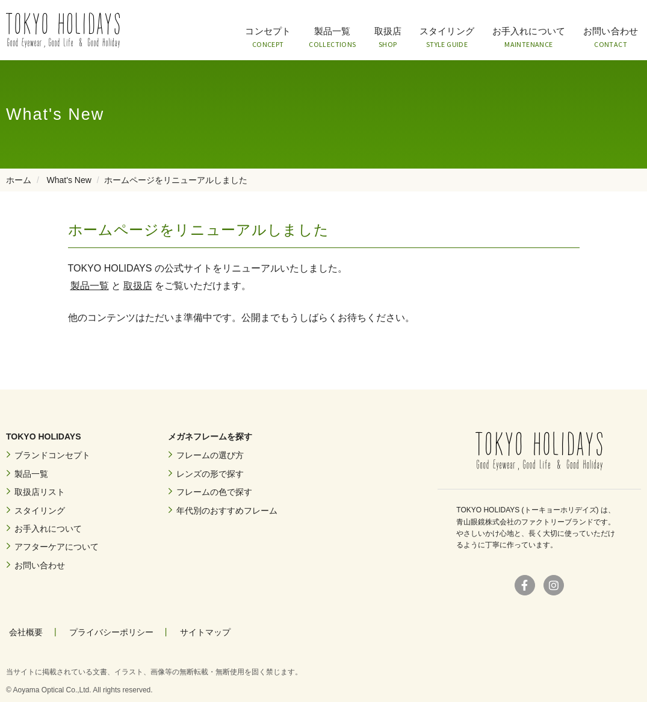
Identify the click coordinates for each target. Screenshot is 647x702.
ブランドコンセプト (52, 455)
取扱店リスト (39, 492)
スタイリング (446, 38)
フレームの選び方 (210, 455)
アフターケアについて (56, 546)
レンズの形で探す (210, 474)
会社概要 (26, 632)
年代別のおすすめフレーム (226, 510)
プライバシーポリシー (111, 632)
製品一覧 (332, 38)
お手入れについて (528, 38)
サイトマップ (205, 632)
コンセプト (268, 38)
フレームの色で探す (214, 492)
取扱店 (387, 38)
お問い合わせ (610, 38)
